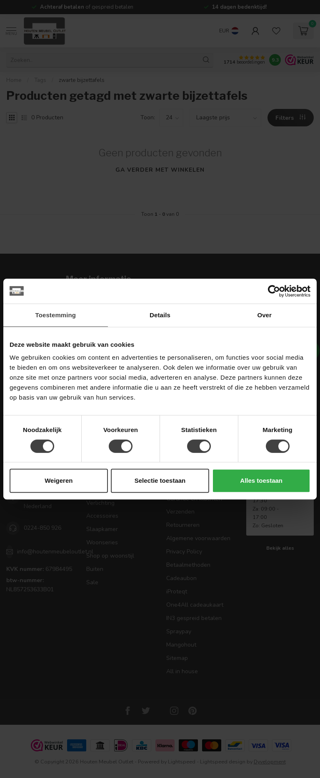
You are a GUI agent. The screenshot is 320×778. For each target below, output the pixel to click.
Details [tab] (160, 315)
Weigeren (58, 480)
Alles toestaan (261, 480)
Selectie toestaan (160, 480)
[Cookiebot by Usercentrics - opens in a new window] (274, 291)
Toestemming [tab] (55, 315)
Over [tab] (264, 315)
